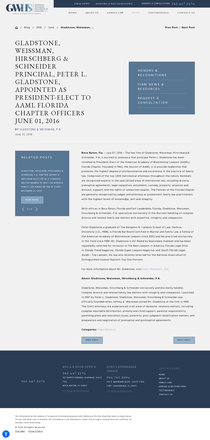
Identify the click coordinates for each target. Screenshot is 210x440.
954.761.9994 (118, 377)
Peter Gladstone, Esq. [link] (155, 269)
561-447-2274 (33, 381)
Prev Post (92, 340)
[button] (6, 434)
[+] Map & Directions (76, 391)
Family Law (165, 382)
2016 (39, 28)
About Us (164, 378)
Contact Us (166, 394)
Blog (27, 28)
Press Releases (107, 330)
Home (162, 374)
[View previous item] (23, 209)
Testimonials (167, 390)
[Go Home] (17, 27)
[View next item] (36, 209)
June (51, 28)
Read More (32, 200)
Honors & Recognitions (114, 3)
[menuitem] (75, 12)
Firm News (82, 3)
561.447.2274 (183, 4)
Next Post (184, 340)
